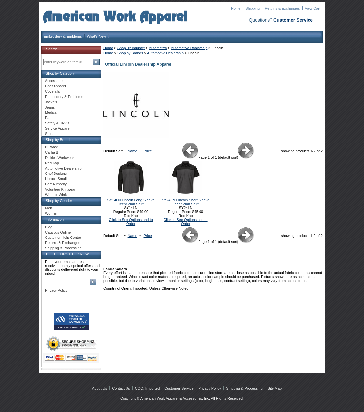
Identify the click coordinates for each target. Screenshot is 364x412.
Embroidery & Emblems (63, 36)
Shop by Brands (130, 53)
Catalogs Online (58, 232)
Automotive (158, 48)
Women (51, 213)
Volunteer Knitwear (60, 189)
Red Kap (52, 163)
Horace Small (56, 179)
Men (48, 208)
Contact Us (121, 388)
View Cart (312, 8)
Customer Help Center (63, 237)
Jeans (50, 107)
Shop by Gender (59, 201)
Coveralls (52, 91)
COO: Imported (147, 388)
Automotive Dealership (189, 48)
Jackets (51, 102)
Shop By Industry (131, 48)
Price (148, 151)
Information (55, 219)
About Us (99, 388)
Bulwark (51, 147)
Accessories (54, 81)
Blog (48, 227)
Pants (49, 118)
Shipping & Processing (63, 248)
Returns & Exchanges (282, 8)
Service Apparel (57, 128)
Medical (51, 112)
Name (132, 151)
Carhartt (51, 152)
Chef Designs (56, 173)
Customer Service (293, 20)
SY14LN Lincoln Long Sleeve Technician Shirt (130, 202)
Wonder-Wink (56, 195)
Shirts (49, 134)
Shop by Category (60, 73)
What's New (96, 36)
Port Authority (56, 184)
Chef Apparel (55, 86)
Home (235, 8)
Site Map (275, 388)
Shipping (252, 8)
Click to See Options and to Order (131, 222)
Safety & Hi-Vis (57, 123)
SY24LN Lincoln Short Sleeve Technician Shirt (186, 202)
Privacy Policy (56, 290)
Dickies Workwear (59, 158)
